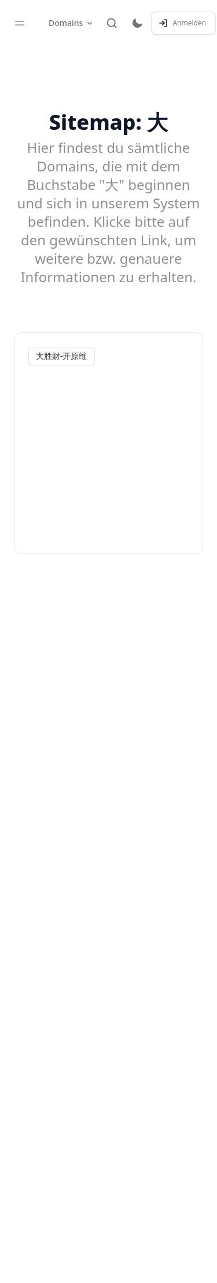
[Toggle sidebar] (19, 23)
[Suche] (111, 23)
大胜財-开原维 (61, 355)
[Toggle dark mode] (137, 23)
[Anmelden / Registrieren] (183, 23)
